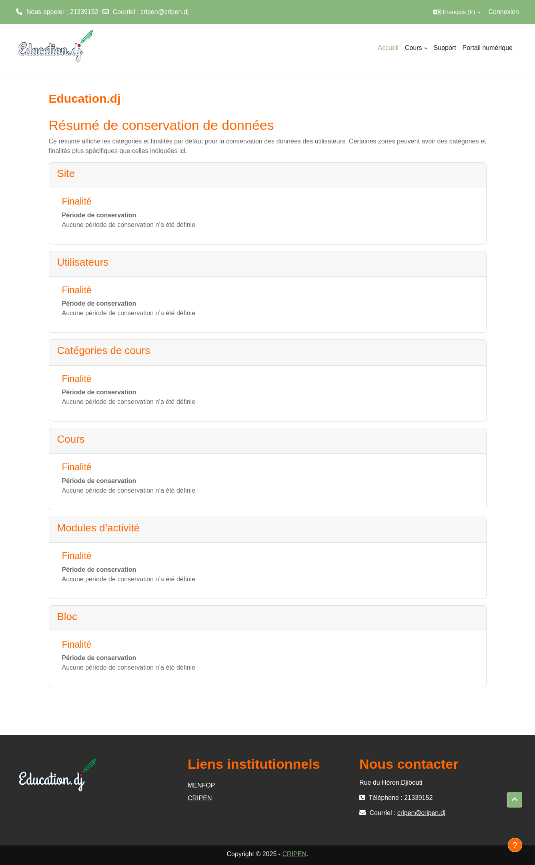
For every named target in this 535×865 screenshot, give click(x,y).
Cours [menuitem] (413, 47)
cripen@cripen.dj (164, 11)
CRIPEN (200, 798)
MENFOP (201, 785)
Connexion (504, 11)
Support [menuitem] (445, 47)
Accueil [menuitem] (388, 47)
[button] (457, 12)
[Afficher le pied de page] (515, 845)
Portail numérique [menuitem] (488, 47)
